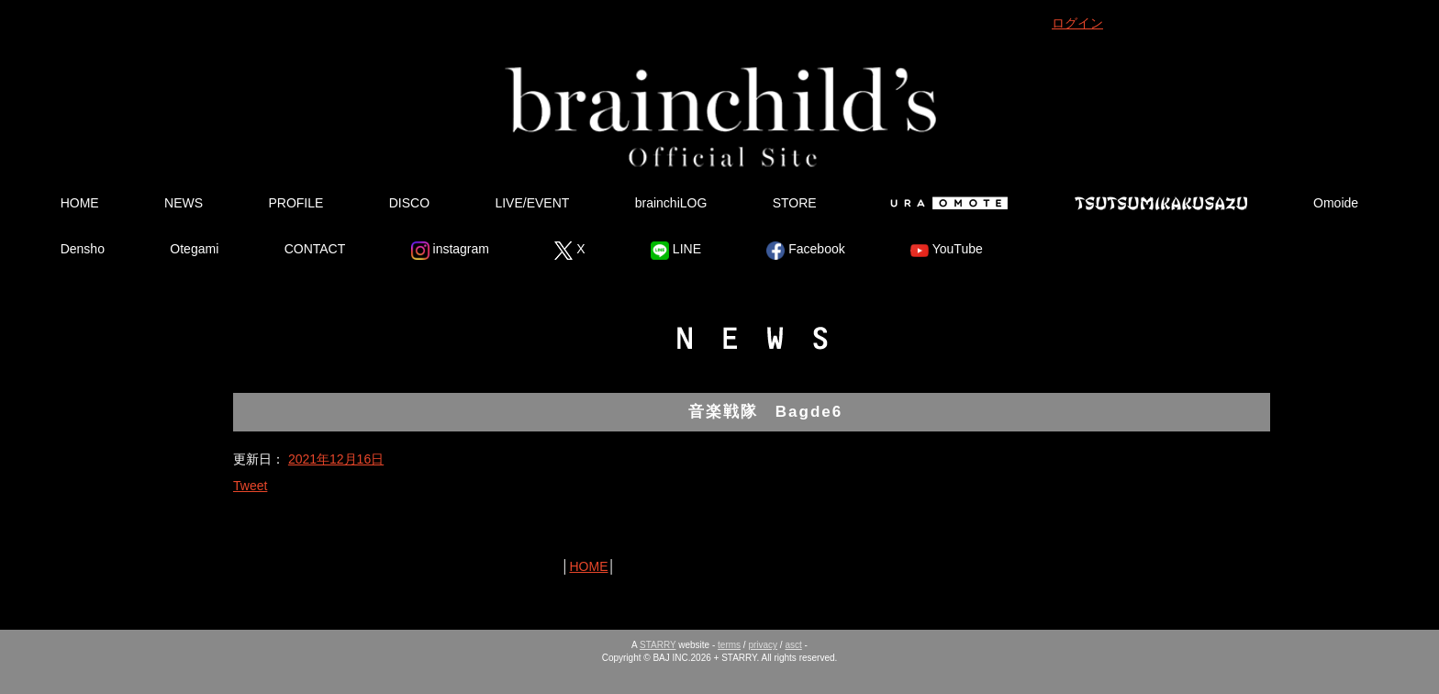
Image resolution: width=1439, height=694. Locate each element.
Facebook (805, 250)
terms (729, 645)
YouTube (946, 250)
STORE (795, 203)
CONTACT (315, 248)
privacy (762, 645)
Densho (83, 248)
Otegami (194, 248)
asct (793, 645)
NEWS (183, 203)
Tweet (250, 485)
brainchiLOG (671, 203)
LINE (676, 250)
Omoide (1335, 203)
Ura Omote (945, 203)
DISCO (409, 203)
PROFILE (295, 203)
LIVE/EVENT (532, 203)
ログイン (1077, 23)
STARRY (657, 645)
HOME (80, 203)
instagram (450, 250)
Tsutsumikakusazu (1161, 203)
